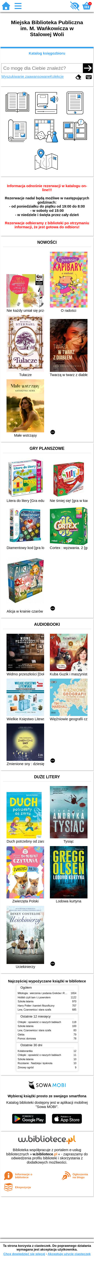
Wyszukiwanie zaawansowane (25, 77)
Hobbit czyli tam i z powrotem (34, 997)
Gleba (21, 1034)
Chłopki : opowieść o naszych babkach (39, 1022)
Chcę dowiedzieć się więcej (24, 1254)
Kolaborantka (25, 1051)
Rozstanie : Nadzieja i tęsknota (35, 1063)
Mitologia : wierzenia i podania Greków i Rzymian (45, 993)
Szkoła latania (26, 1001)
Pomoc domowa (27, 1038)
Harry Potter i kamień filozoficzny (36, 1005)
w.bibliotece (45, 1154)
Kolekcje (57, 77)
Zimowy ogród (26, 1067)
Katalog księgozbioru (47, 53)
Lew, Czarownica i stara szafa (34, 1009)
